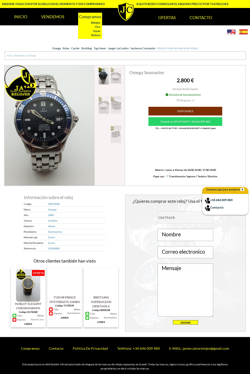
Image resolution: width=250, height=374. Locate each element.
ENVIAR (185, 322)
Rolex (66, 48)
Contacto (56, 348)
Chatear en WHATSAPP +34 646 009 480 (185, 121)
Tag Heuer (100, 48)
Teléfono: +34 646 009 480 (138, 348)
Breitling (86, 48)
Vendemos (20, 55)
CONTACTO (201, 17)
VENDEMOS (52, 16)
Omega (56, 48)
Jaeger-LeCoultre (118, 48)
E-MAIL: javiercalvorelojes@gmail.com (199, 348)
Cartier (75, 48)
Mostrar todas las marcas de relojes (177, 48)
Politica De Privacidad (90, 348)
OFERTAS (167, 17)
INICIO (20, 16)
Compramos (30, 348)
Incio (10, 55)
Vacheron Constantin (142, 48)
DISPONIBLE (185, 111)
